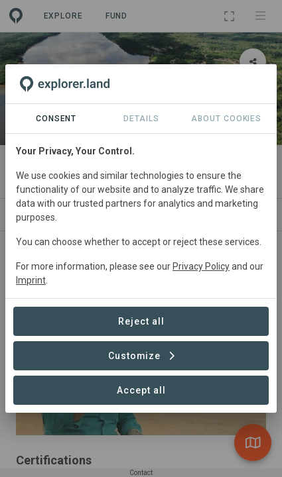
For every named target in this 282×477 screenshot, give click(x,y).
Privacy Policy (201, 266)
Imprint (31, 280)
